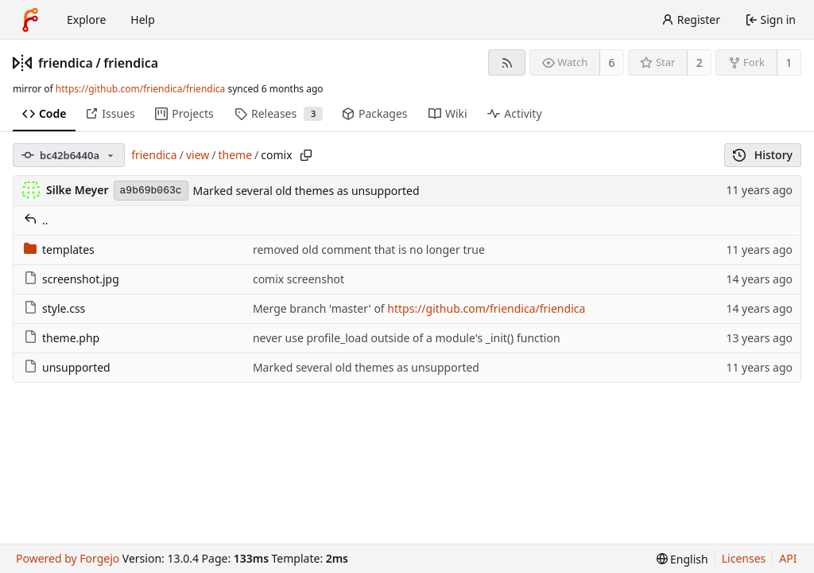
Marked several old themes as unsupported (306, 190)
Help (142, 19)
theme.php (61, 337)
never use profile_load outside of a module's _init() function (406, 337)
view (197, 154)
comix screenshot (298, 278)
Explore (86, 19)
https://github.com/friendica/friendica (140, 89)
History (763, 154)
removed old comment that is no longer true (369, 249)
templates (59, 249)
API (788, 558)
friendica (65, 63)
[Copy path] (306, 155)
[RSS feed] (506, 62)
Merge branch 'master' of (320, 308)
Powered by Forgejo (67, 558)
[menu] (682, 559)
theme (236, 154)
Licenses (744, 558)
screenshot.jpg (71, 278)
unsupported (67, 367)
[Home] (30, 20)
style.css (54, 308)
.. (36, 220)
